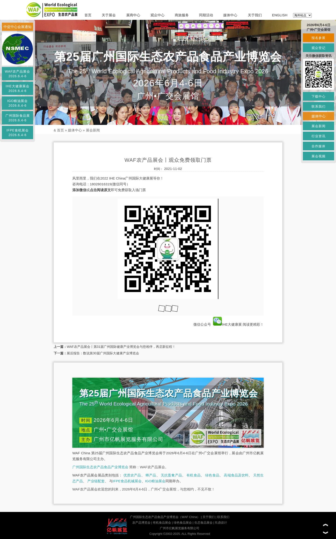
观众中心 (157, 15)
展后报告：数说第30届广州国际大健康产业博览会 (103, 353)
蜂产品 (151, 475)
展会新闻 (93, 130)
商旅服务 (182, 15)
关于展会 (109, 15)
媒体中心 (230, 15)
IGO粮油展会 (155, 481)
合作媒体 (319, 146)
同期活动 (206, 15)
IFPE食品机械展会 (127, 481)
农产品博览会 (141, 522)
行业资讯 (319, 136)
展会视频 (319, 156)
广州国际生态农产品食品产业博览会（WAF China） (165, 517)
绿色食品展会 (183, 522)
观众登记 (319, 48)
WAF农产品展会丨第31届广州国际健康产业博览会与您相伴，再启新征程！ (121, 347)
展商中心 (133, 15)
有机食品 (193, 475)
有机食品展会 (162, 522)
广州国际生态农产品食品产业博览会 (100, 467)
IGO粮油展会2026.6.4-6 (17, 103)
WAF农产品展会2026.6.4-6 (17, 74)
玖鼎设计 (221, 522)
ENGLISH (279, 15)
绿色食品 (212, 475)
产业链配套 (96, 481)
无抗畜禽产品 (171, 475)
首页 (87, 15)
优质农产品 (132, 475)
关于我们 (255, 15)
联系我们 (223, 517)
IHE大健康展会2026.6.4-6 (17, 88)
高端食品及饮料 (236, 475)
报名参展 (319, 38)
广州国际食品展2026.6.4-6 (17, 118)
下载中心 (319, 96)
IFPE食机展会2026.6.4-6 (17, 132)
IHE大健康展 (227, 324)
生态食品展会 (203, 522)
